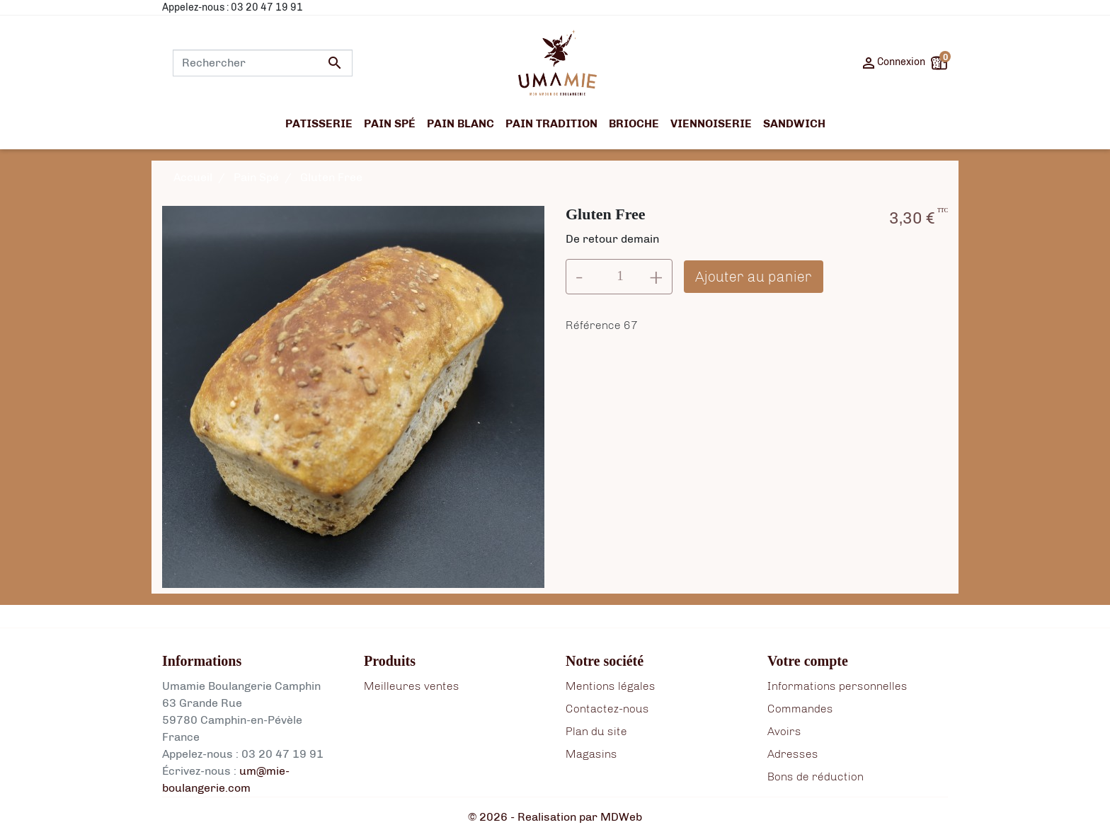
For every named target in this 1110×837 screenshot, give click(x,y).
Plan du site (596, 731)
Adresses (792, 754)
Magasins (591, 754)
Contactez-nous (607, 708)
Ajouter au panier (753, 276)
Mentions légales (611, 686)
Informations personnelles (837, 686)
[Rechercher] (263, 63)
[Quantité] (620, 277)
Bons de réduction (815, 776)
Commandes (800, 708)
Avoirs (784, 731)
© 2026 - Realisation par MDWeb (555, 817)
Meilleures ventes (411, 686)
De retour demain (612, 239)
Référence (593, 325)
